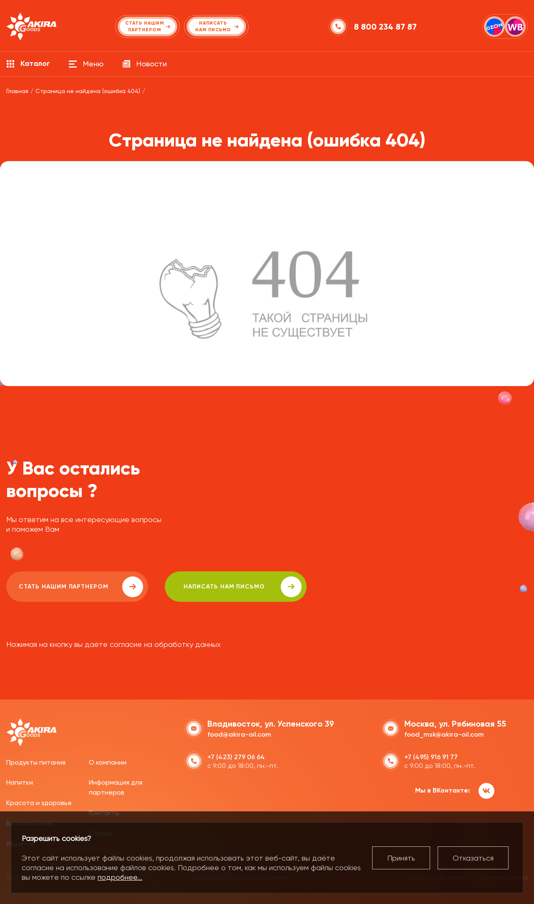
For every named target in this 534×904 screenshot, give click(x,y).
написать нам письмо (243, 586)
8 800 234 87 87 (385, 27)
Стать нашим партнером (81, 586)
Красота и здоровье (39, 803)
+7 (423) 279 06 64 (236, 757)
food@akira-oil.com (239, 734)
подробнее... (120, 877)
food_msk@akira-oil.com (444, 734)
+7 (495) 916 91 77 (431, 757)
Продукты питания (35, 762)
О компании (107, 762)
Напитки (19, 782)
